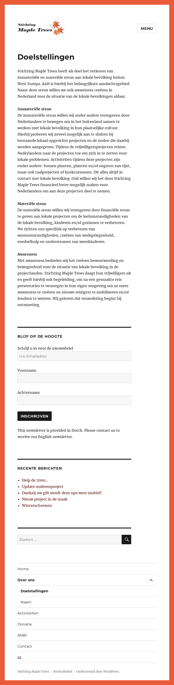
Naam (26, 602)
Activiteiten (28, 613)
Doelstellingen (34, 591)
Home (23, 569)
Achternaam (28, 392)
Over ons (26, 580)
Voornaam (26, 370)
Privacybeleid (62, 671)
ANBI (22, 635)
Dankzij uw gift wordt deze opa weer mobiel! (62, 493)
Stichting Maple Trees (33, 671)
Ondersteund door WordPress (97, 671)
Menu (147, 28)
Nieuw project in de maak (45, 499)
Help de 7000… (35, 480)
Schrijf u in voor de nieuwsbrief (45, 348)
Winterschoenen (37, 505)
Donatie (24, 624)
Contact (24, 646)
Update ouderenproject (42, 486)
